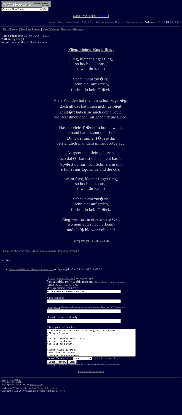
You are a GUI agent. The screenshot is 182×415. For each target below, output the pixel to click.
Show (104, 15)
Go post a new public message (105, 282)
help (117, 307)
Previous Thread (28, 250)
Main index (87, 22)
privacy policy (36, 389)
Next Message (48, 250)
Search (121, 22)
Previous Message (68, 250)
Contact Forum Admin (68, 22)
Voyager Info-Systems (47, 393)
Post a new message (105, 22)
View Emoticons (98, 363)
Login (52, 22)
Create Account (60, 278)
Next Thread (10, 250)
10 (178, 22)
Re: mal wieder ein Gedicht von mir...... (31, 269)
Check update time (134, 22)
